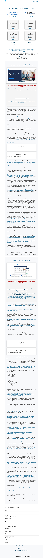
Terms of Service (19, 545)
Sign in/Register (35, 1)
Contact (26, 548)
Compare (13, 42)
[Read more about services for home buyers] (13, 39)
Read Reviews (13, 44)
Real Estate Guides (18, 550)
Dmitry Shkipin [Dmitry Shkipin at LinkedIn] (21, 56)
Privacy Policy (24, 545)
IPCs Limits (22, 548)
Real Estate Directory (24, 550)
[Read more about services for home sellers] (13, 28)
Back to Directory (13, 46)
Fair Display (18, 548)
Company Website (22, 81)
